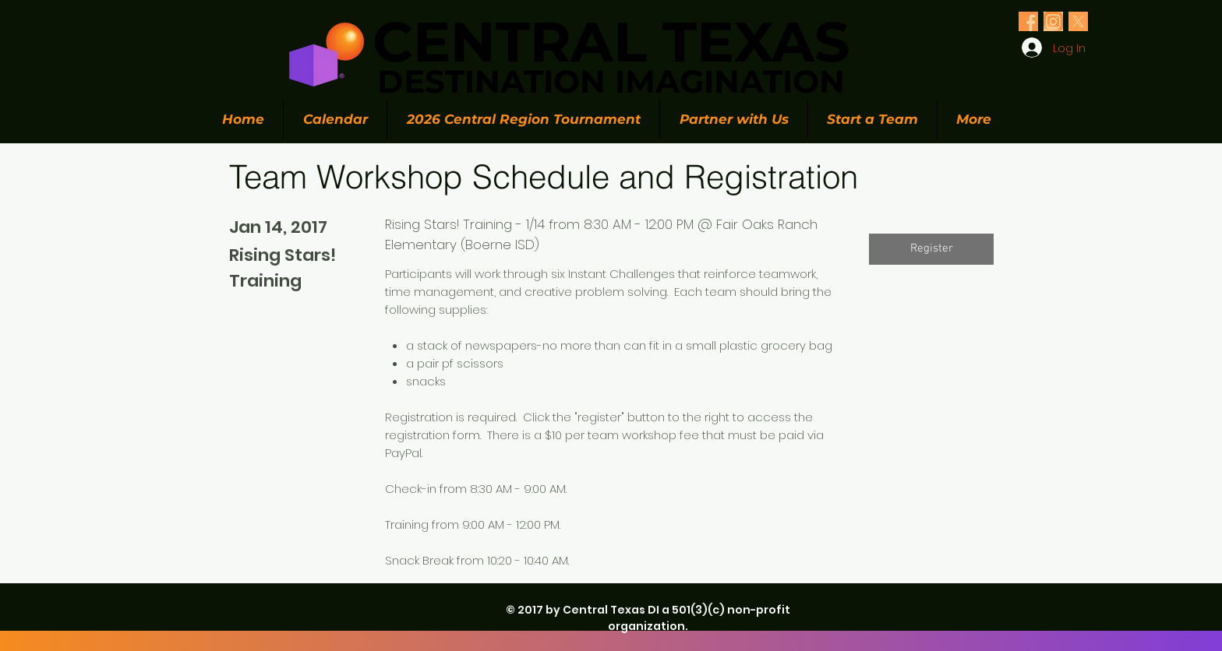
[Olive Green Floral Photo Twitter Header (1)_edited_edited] (1028, 21)
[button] (931, 249)
